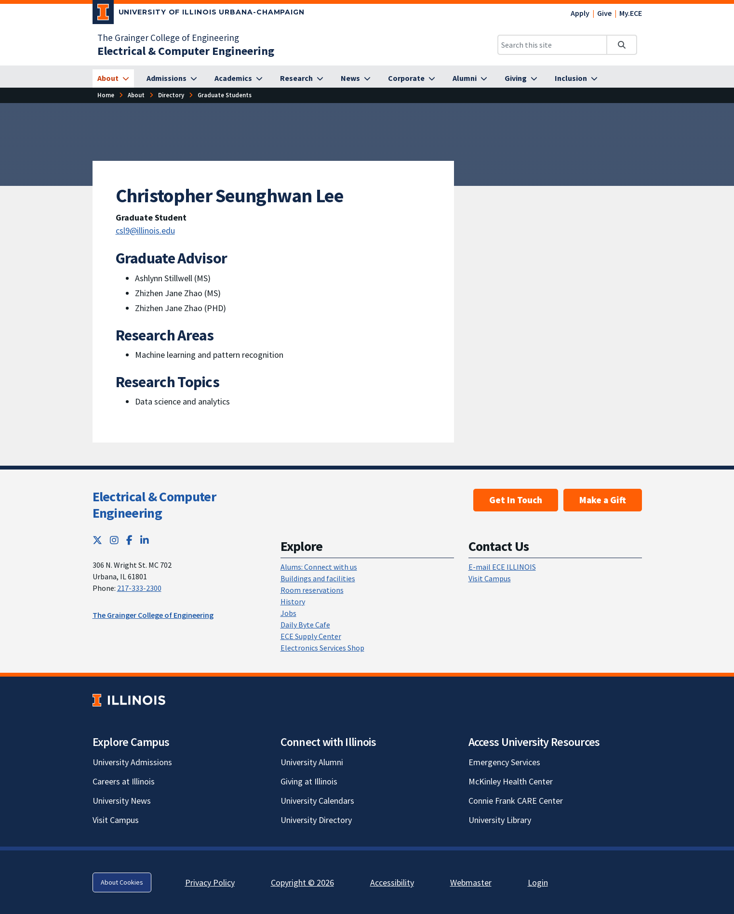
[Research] (301, 78)
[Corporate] (411, 78)
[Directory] (171, 95)
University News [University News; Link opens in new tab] (122, 800)
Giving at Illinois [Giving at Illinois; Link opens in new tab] (308, 781)
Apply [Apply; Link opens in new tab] (580, 13)
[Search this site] (552, 45)
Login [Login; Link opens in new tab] (538, 882)
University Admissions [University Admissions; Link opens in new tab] (132, 762)
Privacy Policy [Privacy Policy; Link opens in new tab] (210, 882)
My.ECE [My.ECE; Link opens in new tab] (630, 13)
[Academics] (238, 78)
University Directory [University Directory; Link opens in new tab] (316, 819)
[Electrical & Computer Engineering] (185, 50)
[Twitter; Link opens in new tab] (97, 540)
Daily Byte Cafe (305, 624)
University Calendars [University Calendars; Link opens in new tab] (317, 800)
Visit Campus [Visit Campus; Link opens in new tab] (116, 819)
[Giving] (521, 78)
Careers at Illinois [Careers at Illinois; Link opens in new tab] (124, 781)
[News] (355, 78)
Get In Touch (515, 500)
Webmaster (471, 882)
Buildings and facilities (317, 578)
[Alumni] (470, 78)
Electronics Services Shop (322, 648)
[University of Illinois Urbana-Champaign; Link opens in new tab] (199, 14)
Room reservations (312, 590)
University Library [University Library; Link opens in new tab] (499, 819)
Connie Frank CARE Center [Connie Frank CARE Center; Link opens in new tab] (515, 800)
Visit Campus (489, 578)
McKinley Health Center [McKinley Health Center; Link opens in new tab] (510, 781)
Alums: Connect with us (318, 567)
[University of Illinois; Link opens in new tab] (129, 699)
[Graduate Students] (225, 95)
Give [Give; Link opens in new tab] (604, 13)
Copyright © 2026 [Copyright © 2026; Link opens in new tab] (302, 882)
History (292, 601)
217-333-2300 (139, 588)
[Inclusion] (576, 78)
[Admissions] (172, 78)
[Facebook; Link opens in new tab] (129, 540)
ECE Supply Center (310, 636)
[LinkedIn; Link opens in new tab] (144, 540)
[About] (113, 78)
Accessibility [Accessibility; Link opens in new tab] (392, 882)
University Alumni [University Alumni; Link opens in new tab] (311, 762)
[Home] (105, 95)
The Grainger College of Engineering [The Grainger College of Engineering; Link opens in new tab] (168, 37)
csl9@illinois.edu (145, 230)
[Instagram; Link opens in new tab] (114, 540)
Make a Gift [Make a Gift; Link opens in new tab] (602, 500)
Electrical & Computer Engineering (154, 505)
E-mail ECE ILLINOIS (502, 567)
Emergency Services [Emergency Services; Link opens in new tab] (504, 762)
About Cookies (122, 882)
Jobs (288, 613)
